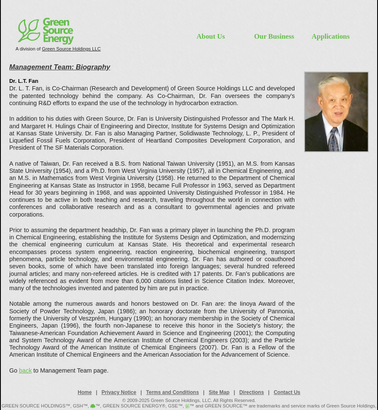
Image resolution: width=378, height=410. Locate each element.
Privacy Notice (119, 392)
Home (85, 392)
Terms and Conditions (172, 392)
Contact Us (287, 392)
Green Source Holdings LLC (71, 48)
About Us (211, 36)
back (25, 370)
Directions (251, 392)
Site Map (219, 392)
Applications (330, 36)
